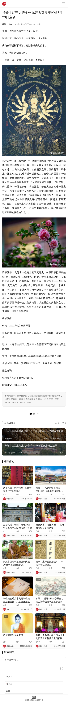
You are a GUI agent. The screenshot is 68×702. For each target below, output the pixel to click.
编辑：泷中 (7, 24)
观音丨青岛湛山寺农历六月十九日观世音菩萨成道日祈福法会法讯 (50, 637)
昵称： (9, 676)
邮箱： (9, 684)
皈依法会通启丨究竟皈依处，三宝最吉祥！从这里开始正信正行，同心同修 (17, 600)
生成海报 (9, 423)
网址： (9, 691)
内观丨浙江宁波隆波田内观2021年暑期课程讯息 (16, 563)
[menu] (63, 3)
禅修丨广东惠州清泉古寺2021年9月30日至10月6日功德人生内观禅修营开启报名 (50, 490)
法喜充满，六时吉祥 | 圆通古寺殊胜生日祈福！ (17, 489)
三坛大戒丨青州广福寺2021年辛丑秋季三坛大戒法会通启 (17, 526)
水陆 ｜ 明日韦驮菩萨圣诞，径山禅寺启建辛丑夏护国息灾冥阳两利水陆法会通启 (50, 600)
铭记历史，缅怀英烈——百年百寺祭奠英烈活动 (50, 526)
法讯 (39, 24)
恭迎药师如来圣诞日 (13, 635)
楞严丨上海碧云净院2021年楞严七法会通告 (49, 563)
